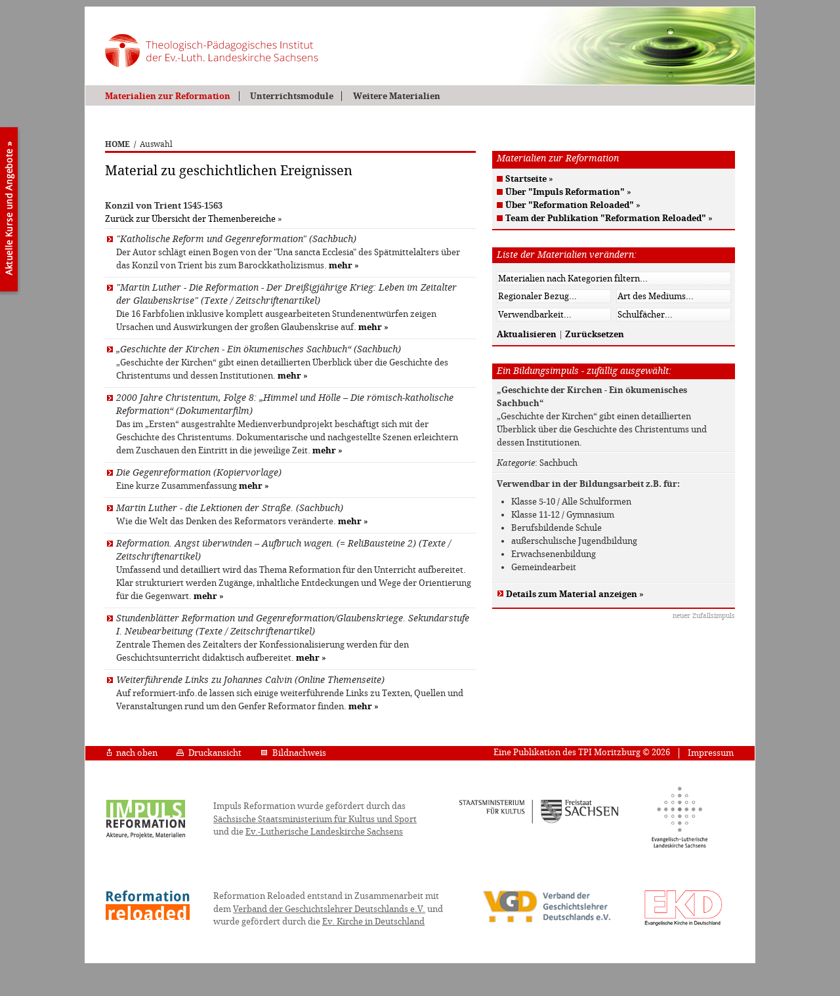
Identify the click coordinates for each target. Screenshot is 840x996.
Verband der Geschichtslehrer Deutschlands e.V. (329, 909)
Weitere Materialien (396, 96)
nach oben (132, 753)
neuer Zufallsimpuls (704, 616)
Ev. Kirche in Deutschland (373, 921)
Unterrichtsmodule (291, 96)
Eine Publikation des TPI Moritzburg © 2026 (582, 752)
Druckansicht (209, 753)
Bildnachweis (293, 753)
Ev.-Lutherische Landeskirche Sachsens (324, 832)
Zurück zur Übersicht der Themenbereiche (190, 219)
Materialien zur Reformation (167, 96)
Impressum (711, 753)
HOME (117, 144)
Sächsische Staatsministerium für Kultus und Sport (315, 819)
